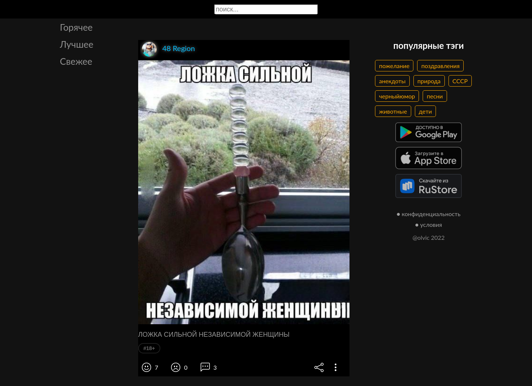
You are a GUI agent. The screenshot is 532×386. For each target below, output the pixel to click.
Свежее (76, 61)
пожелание (394, 65)
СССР (460, 80)
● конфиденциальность (429, 213)
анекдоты (392, 80)
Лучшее (76, 44)
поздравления (440, 65)
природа (429, 80)
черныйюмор (397, 96)
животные (393, 111)
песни (435, 96)
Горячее (76, 27)
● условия (428, 224)
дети (425, 111)
